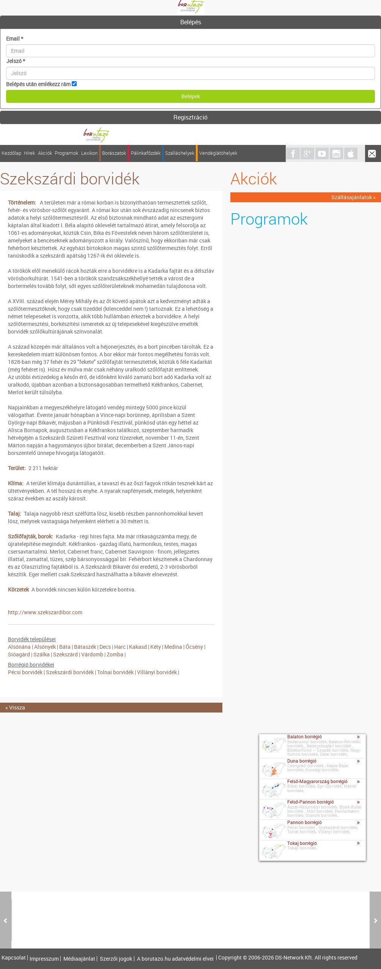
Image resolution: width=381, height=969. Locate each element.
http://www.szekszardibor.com (45, 612)
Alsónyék (45, 646)
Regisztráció (190, 117)
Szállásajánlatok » (353, 197)
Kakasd (138, 646)
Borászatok (114, 153)
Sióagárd (19, 654)
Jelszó (15, 60)
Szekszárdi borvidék (70, 672)
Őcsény (194, 646)
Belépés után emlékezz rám (38, 84)
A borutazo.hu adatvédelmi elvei (175, 958)
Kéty (155, 646)
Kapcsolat (14, 957)
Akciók (45, 153)
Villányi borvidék (157, 672)
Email (14, 38)
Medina (173, 646)
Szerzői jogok (116, 958)
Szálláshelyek (179, 153)
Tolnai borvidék (115, 672)
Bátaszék (85, 646)
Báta (65, 646)
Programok (66, 153)
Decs (105, 646)
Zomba (115, 654)
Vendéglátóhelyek (218, 153)
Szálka (41, 654)
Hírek (29, 153)
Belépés (190, 22)
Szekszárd (65, 654)
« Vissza (15, 707)
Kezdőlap (11, 153)
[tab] (190, 22)
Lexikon (89, 153)
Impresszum (44, 958)
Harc (120, 646)
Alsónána (19, 646)
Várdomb (92, 654)
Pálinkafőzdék (146, 153)
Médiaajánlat (79, 958)
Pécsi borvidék (26, 672)
